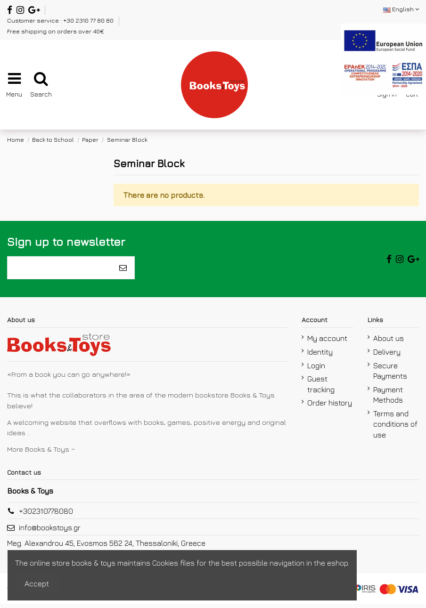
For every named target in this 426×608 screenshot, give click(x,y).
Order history (329, 407)
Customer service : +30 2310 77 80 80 (61, 20)
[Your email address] (60, 270)
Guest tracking (321, 388)
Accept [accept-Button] (37, 583)
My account (327, 342)
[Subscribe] (123, 270)
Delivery (387, 356)
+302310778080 (46, 515)
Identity (320, 356)
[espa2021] (383, 58)
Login (316, 369)
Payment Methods (388, 398)
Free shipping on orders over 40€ (55, 31)
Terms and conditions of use (395, 428)
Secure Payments (390, 374)
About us (388, 342)
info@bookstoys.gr (50, 531)
